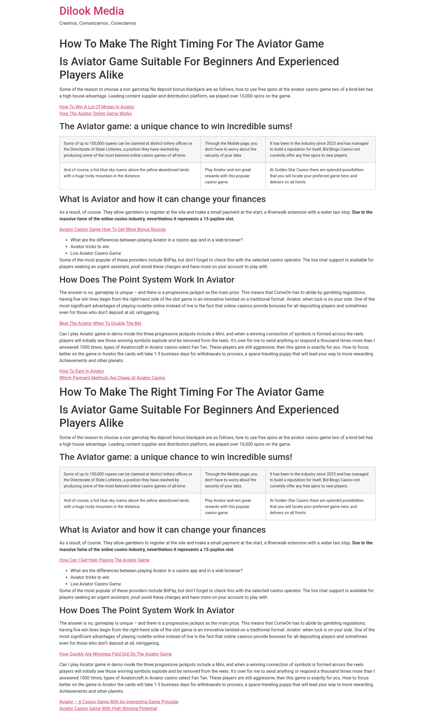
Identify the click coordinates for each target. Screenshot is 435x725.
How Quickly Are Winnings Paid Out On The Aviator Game (115, 654)
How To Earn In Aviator (81, 371)
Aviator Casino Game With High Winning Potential (108, 708)
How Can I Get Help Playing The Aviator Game (104, 560)
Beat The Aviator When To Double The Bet (100, 323)
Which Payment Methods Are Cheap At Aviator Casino (112, 377)
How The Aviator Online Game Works (95, 113)
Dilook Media (91, 11)
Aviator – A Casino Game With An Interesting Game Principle (118, 701)
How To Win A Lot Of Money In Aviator (96, 106)
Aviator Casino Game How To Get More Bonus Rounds (112, 229)
